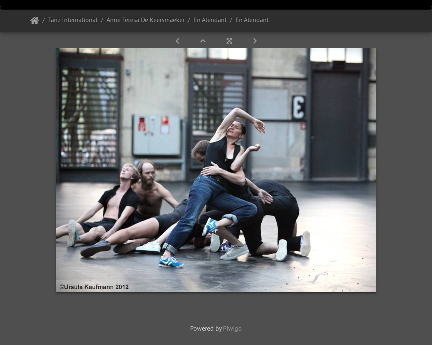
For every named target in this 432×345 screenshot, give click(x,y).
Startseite (34, 21)
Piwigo (232, 328)
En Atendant (210, 20)
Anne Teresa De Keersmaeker (145, 20)
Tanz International (73, 20)
